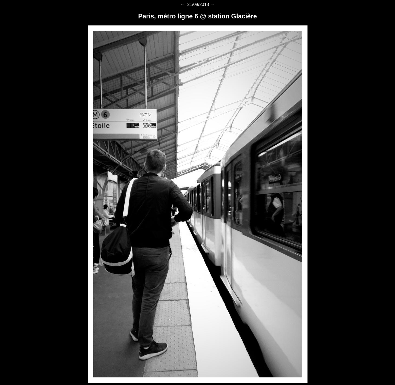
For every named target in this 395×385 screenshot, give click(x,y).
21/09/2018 (197, 4)
